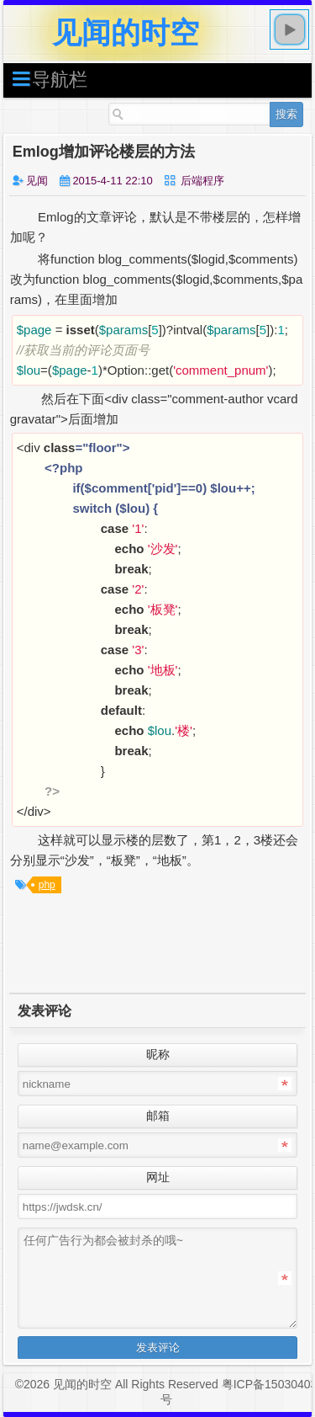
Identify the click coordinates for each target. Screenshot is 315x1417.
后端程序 (202, 180)
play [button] (290, 29)
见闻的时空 (125, 32)
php (47, 885)
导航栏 (49, 78)
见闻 (37, 180)
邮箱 (158, 1115)
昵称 (158, 1054)
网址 (158, 1177)
